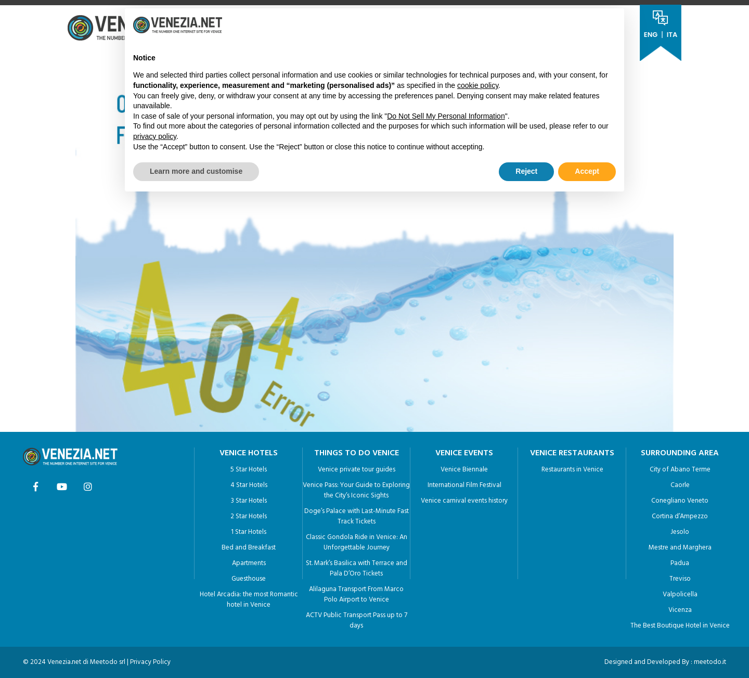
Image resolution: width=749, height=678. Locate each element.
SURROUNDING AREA (680, 450)
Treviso (680, 576)
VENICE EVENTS (464, 450)
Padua (679, 560)
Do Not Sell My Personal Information (446, 116)
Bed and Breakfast (249, 545)
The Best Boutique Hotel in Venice (680, 623)
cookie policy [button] (477, 85)
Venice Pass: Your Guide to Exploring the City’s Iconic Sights (356, 487)
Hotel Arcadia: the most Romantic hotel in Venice (249, 597)
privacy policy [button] (154, 136)
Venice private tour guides (356, 467)
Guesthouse (248, 576)
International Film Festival (464, 482)
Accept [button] (587, 171)
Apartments (249, 560)
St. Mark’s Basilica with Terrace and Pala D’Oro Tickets (356, 566)
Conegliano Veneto (679, 498)
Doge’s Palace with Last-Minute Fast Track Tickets (356, 514)
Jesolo (679, 529)
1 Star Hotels (248, 529)
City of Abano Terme (680, 467)
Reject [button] (526, 171)
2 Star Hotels (248, 513)
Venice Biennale (464, 467)
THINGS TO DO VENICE (356, 450)
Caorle (680, 482)
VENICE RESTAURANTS (572, 450)
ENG (650, 35)
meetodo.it (710, 659)
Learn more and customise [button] (196, 171)
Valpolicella (680, 591)
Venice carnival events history (464, 498)
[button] (610, 25)
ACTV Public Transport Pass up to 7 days (356, 618)
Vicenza (680, 607)
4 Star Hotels (248, 482)
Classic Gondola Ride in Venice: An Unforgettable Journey (356, 540)
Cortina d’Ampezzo (680, 513)
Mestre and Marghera (680, 545)
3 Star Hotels (249, 498)
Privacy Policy (150, 659)
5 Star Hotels (248, 467)
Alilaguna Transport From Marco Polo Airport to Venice (356, 592)
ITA (672, 35)
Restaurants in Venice (572, 467)
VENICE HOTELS (248, 450)
